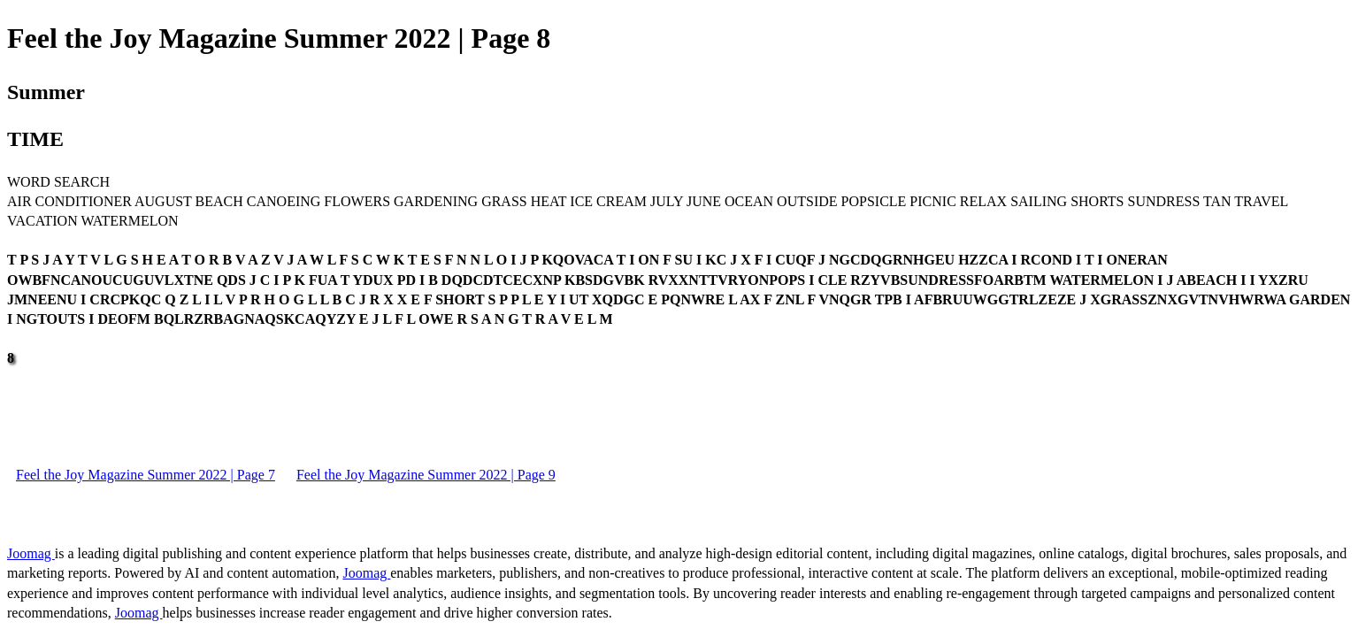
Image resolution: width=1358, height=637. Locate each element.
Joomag (31, 553)
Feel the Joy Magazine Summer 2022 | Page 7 (145, 474)
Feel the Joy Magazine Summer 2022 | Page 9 (426, 474)
